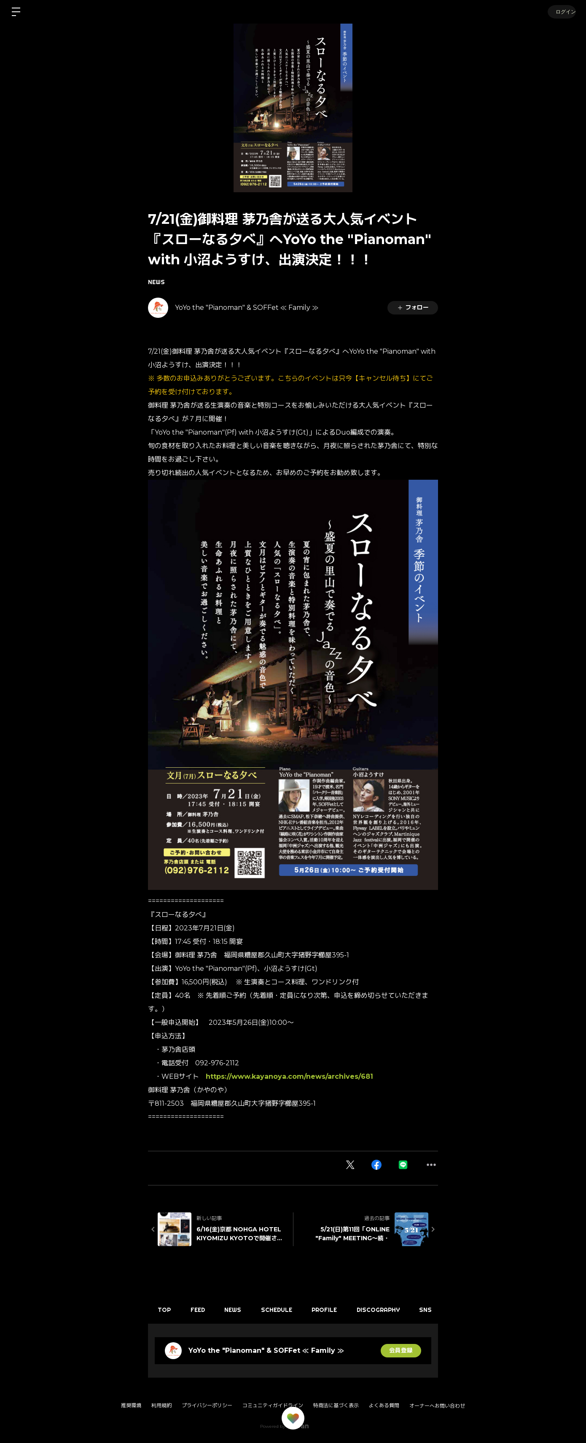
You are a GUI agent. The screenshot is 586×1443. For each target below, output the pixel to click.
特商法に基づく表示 (336, 1405)
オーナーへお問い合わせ (437, 1405)
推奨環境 (131, 1405)
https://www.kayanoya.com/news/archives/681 (289, 1076)
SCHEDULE (281, 1310)
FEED (200, 1310)
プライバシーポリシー (207, 1405)
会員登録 (401, 1350)
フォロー (413, 307)
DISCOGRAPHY (386, 1310)
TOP (165, 1310)
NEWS (156, 282)
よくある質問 (384, 1405)
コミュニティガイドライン (272, 1405)
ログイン (561, 11)
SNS (435, 1310)
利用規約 (161, 1405)
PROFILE (331, 1310)
